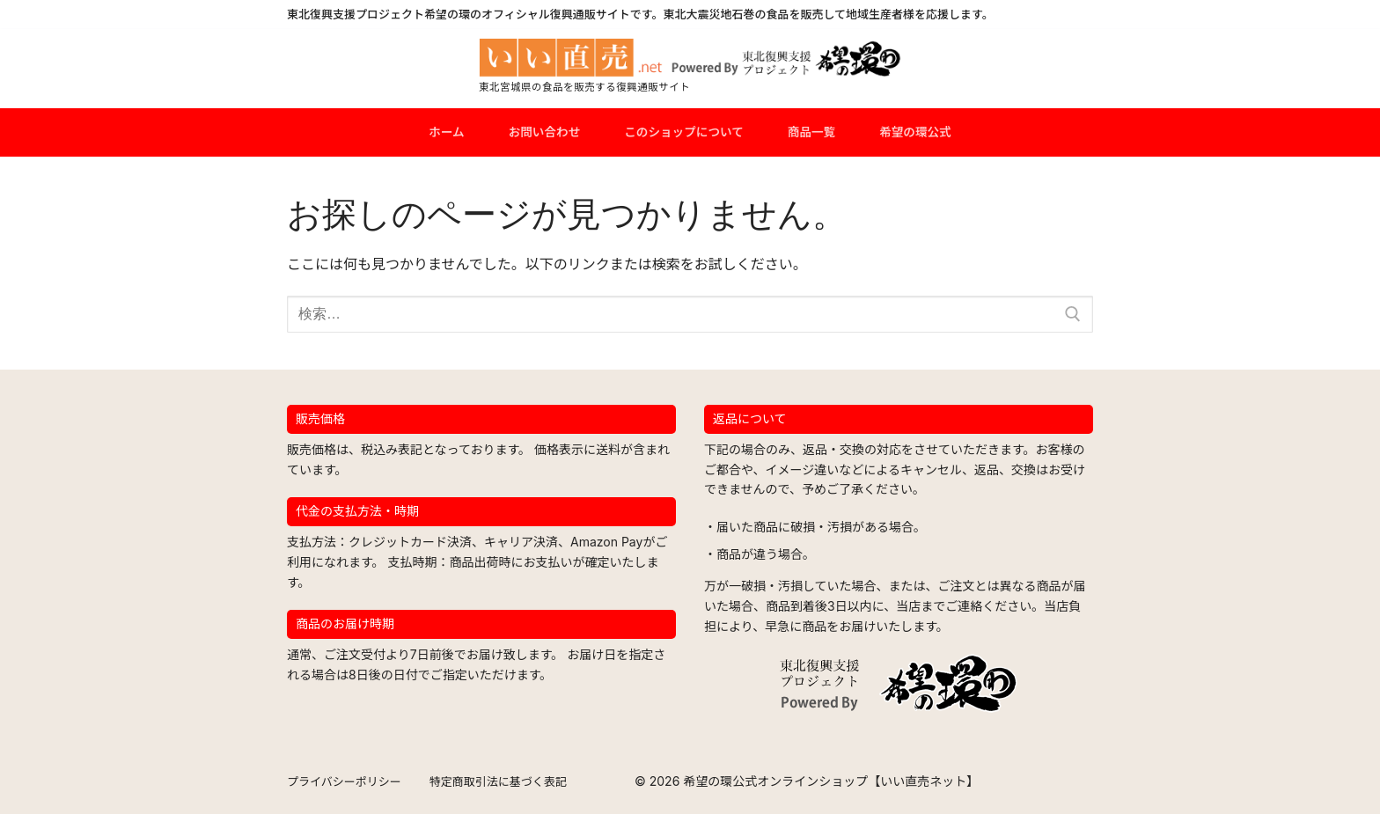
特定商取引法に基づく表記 (498, 781)
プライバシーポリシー (344, 781)
